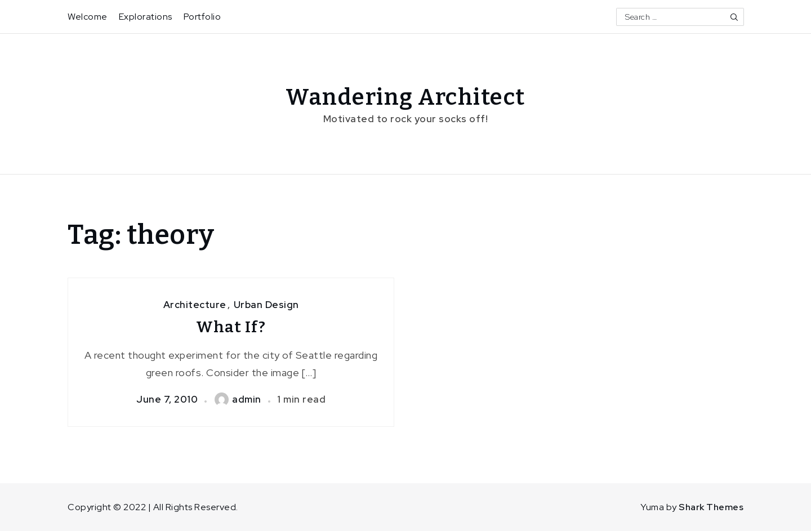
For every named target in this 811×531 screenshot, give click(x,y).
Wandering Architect (405, 97)
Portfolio (202, 17)
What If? (231, 327)
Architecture (194, 304)
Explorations (145, 17)
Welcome (88, 17)
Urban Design (266, 304)
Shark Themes (711, 507)
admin (238, 399)
